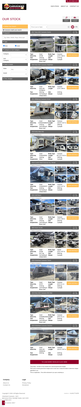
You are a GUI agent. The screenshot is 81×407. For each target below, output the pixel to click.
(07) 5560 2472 (73, 1)
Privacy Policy (26, 383)
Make (5, 68)
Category (6, 54)
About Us (6, 383)
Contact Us (6, 385)
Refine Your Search (9, 26)
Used (17, 46)
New (5, 46)
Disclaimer (25, 385)
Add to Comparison (37, 35)
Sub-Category (6, 59)
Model (5, 73)
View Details (73, 55)
